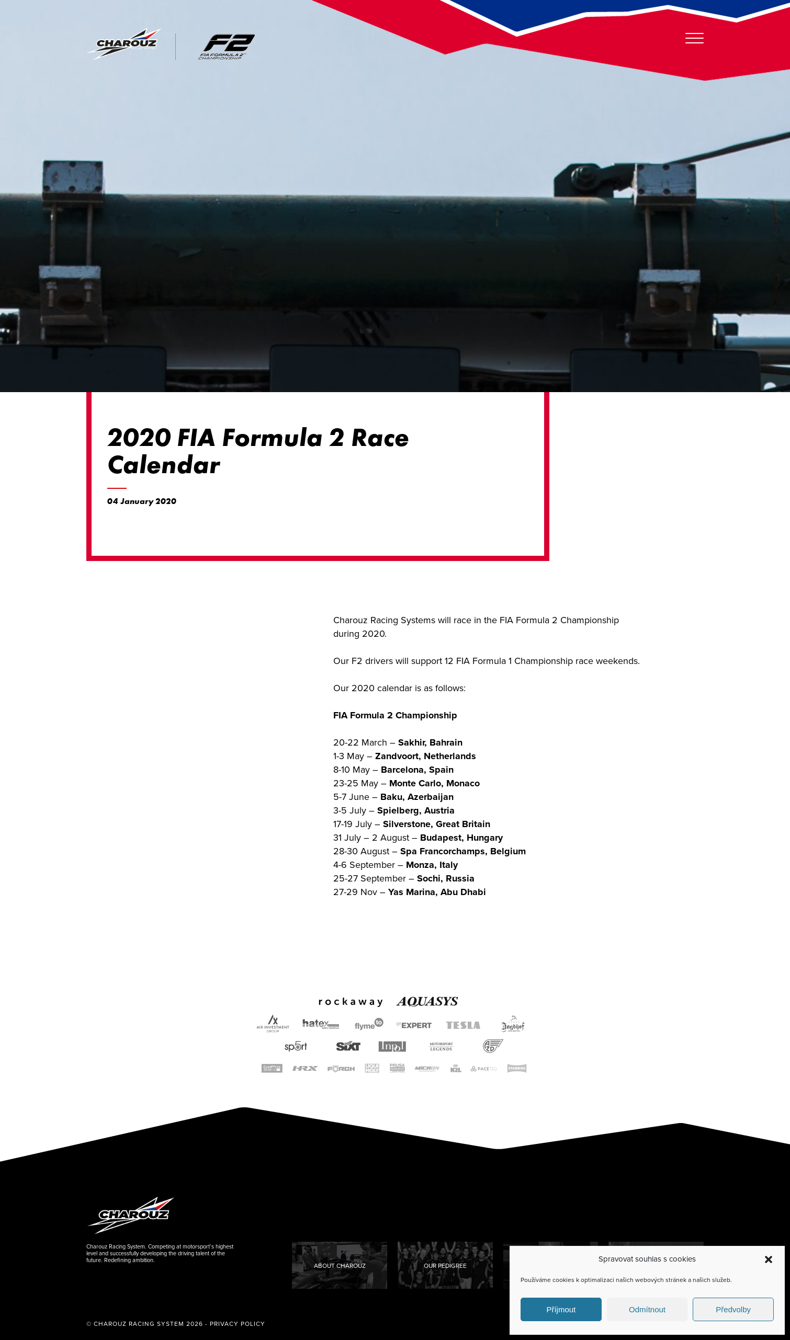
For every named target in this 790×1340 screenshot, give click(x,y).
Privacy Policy (237, 1323)
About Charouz (340, 1265)
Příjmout (560, 1309)
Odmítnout (647, 1309)
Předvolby (733, 1309)
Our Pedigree (445, 1265)
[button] (768, 1259)
